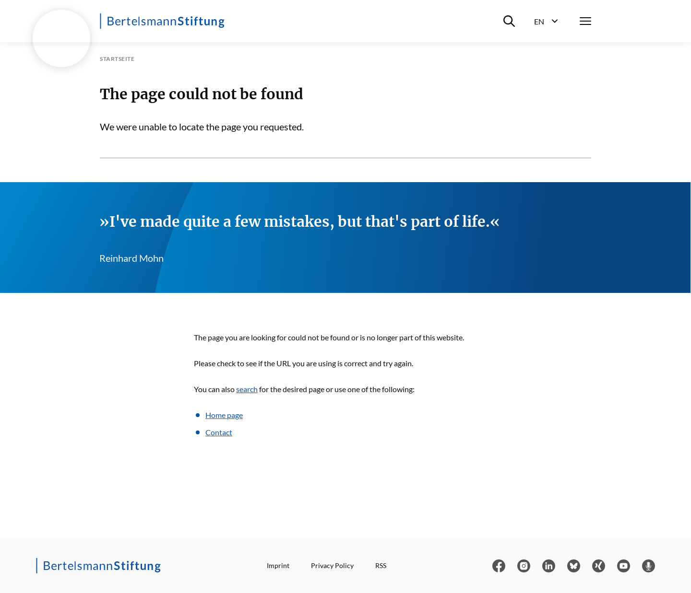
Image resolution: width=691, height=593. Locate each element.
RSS (380, 565)
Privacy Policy (332, 565)
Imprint (278, 565)
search (247, 389)
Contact (218, 432)
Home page (224, 414)
